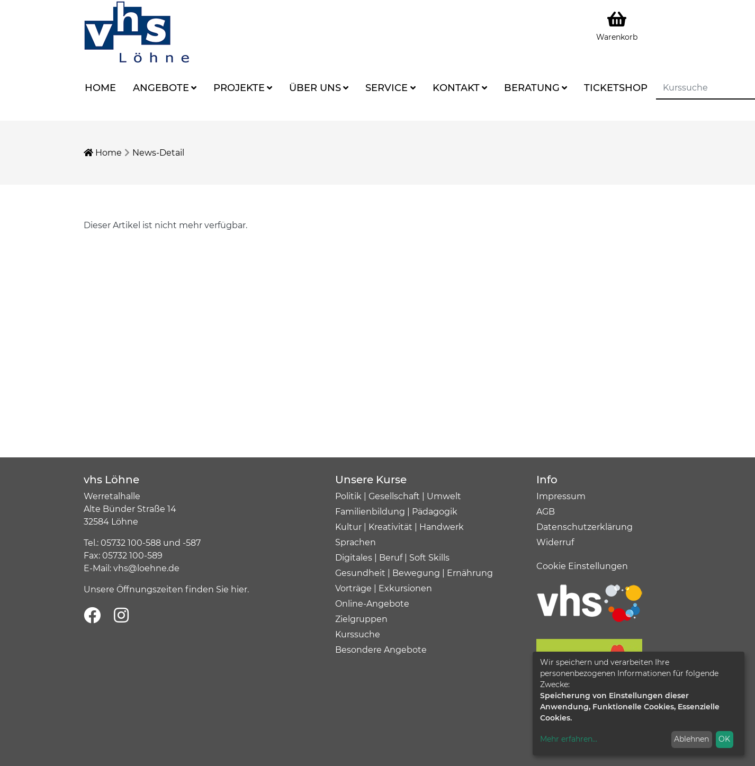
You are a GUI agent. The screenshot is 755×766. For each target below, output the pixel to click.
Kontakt (456, 88)
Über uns (315, 88)
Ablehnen (691, 739)
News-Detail (158, 153)
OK (724, 739)
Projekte (239, 88)
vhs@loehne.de (146, 568)
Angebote (161, 88)
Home (100, 88)
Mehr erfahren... (568, 739)
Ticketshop (616, 88)
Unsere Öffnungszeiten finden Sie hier (165, 589)
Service (386, 88)
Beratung (532, 88)
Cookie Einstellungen (582, 566)
